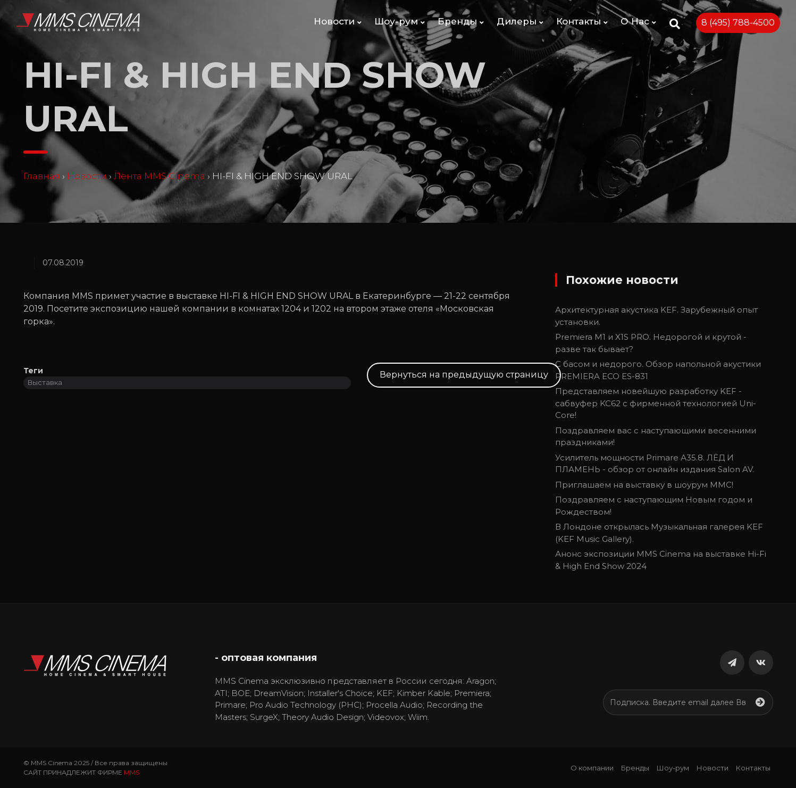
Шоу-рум (399, 21)
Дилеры (520, 21)
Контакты (582, 21)
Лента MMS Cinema (159, 176)
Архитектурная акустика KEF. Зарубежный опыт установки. (656, 316)
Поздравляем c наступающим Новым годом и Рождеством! (653, 505)
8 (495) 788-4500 (738, 23)
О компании (592, 768)
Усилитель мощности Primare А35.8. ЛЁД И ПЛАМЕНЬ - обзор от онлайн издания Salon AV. (654, 463)
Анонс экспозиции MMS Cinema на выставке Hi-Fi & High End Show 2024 (660, 560)
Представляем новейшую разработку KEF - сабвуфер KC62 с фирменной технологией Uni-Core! (655, 403)
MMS (131, 772)
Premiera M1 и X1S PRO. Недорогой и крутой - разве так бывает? (651, 343)
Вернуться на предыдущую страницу (464, 375)
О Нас (638, 21)
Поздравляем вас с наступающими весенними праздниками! (655, 436)
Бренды (461, 21)
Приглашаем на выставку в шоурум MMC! (644, 485)
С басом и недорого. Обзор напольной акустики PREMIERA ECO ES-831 (658, 370)
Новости (338, 21)
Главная (41, 176)
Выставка (45, 382)
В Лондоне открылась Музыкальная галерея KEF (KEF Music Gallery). (659, 533)
